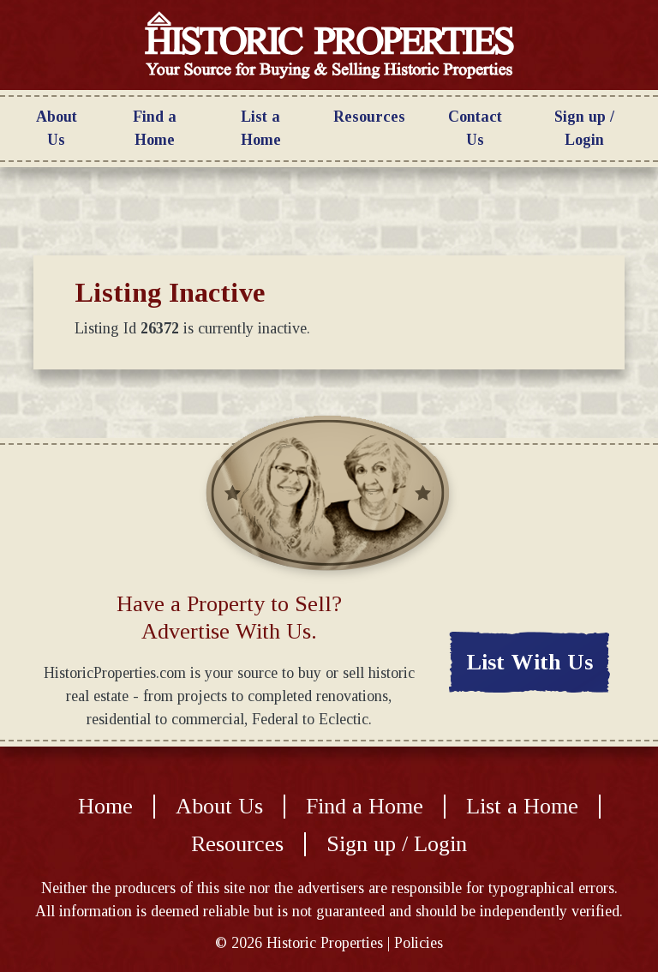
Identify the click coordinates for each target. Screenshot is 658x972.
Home (105, 807)
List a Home (261, 128)
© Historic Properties (299, 942)
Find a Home (154, 128)
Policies (418, 942)
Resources (369, 116)
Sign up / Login (584, 128)
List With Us (529, 662)
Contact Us (475, 128)
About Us (56, 128)
